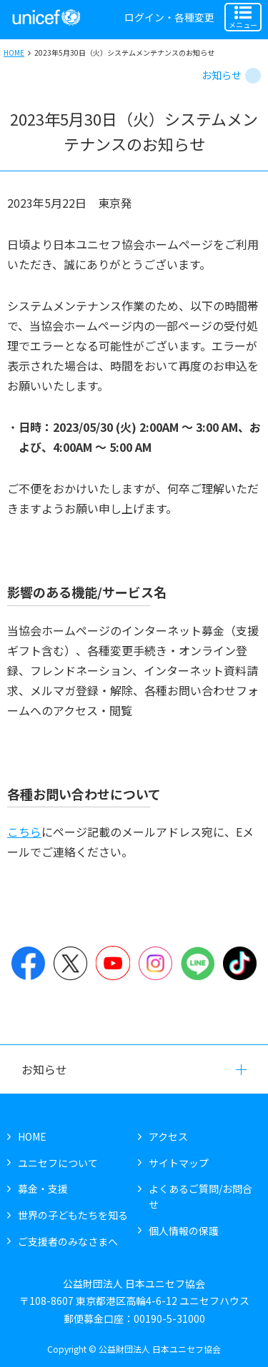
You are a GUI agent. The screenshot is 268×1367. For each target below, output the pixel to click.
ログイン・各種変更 (169, 17)
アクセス (168, 1136)
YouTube (112, 963)
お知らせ (222, 75)
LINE (197, 963)
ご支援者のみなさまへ (68, 1241)
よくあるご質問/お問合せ (200, 1196)
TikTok (240, 963)
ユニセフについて (58, 1163)
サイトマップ (179, 1163)
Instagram (155, 963)
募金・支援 (43, 1188)
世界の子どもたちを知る (73, 1215)
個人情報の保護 (184, 1231)
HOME (14, 52)
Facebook (28, 963)
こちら (24, 831)
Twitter (70, 963)
